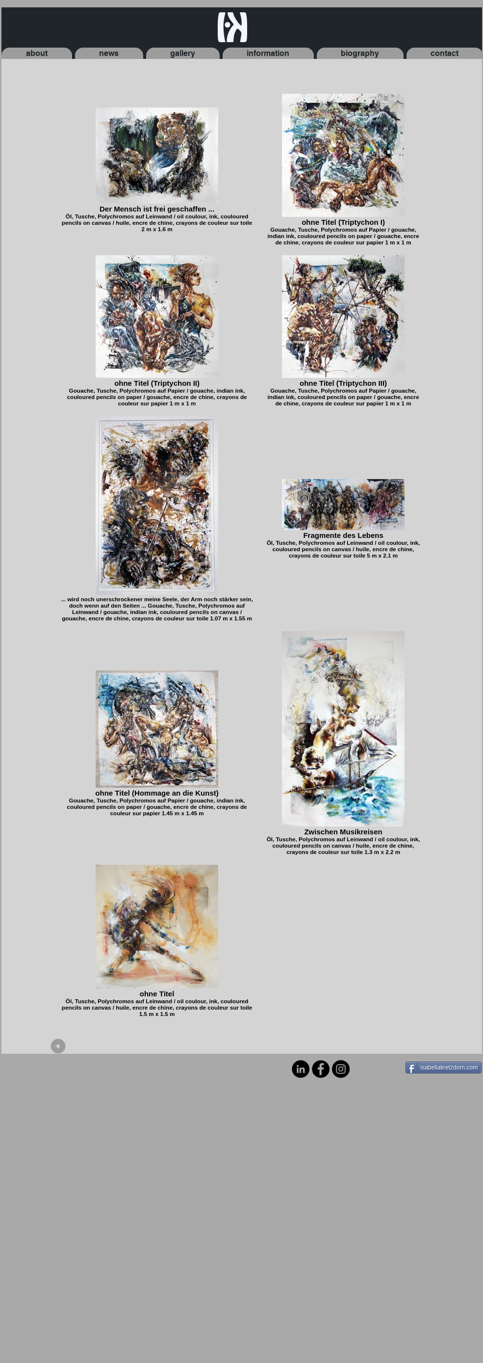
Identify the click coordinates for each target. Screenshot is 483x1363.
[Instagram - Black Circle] (341, 1069)
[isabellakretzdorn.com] (444, 1067)
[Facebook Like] (375, 1068)
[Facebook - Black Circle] (321, 1069)
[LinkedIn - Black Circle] (300, 1069)
